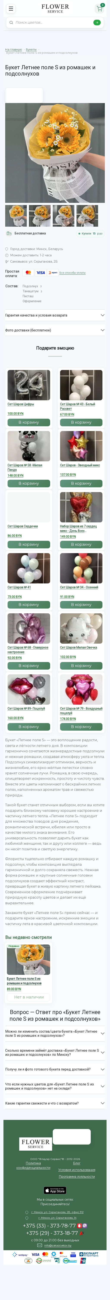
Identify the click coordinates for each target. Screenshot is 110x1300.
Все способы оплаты (72, 272)
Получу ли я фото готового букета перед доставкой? (48, 1069)
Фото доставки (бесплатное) (28, 330)
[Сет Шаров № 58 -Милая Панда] (29, 455)
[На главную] (55, 8)
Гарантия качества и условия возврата (36, 315)
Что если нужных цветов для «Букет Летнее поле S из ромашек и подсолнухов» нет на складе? (49, 1086)
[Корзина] (99, 8)
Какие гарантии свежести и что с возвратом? (42, 1103)
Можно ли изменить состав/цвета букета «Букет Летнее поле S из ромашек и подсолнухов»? (51, 1033)
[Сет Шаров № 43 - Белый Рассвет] (81, 394)
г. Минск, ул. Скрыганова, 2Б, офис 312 (57, 1212)
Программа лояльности (77, 1177)
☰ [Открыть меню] (10, 8)
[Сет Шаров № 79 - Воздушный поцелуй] (81, 698)
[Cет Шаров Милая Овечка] (81, 637)
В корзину (29, 422)
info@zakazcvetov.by (58, 1245)
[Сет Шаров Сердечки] (29, 516)
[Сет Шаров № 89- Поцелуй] (29, 698)
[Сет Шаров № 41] (29, 577)
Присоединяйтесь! (55, 1204)
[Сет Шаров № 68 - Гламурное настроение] (29, 637)
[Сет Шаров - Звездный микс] (81, 455)
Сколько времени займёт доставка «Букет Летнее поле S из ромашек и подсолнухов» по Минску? (52, 1052)
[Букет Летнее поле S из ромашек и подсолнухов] (28, 969)
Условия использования (76, 1170)
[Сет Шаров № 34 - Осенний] (81, 577)
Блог (76, 1163)
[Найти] (97, 22)
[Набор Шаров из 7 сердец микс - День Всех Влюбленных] (81, 516)
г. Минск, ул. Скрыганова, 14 (57, 1217)
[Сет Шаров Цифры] (29, 394)
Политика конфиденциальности (33, 1165)
